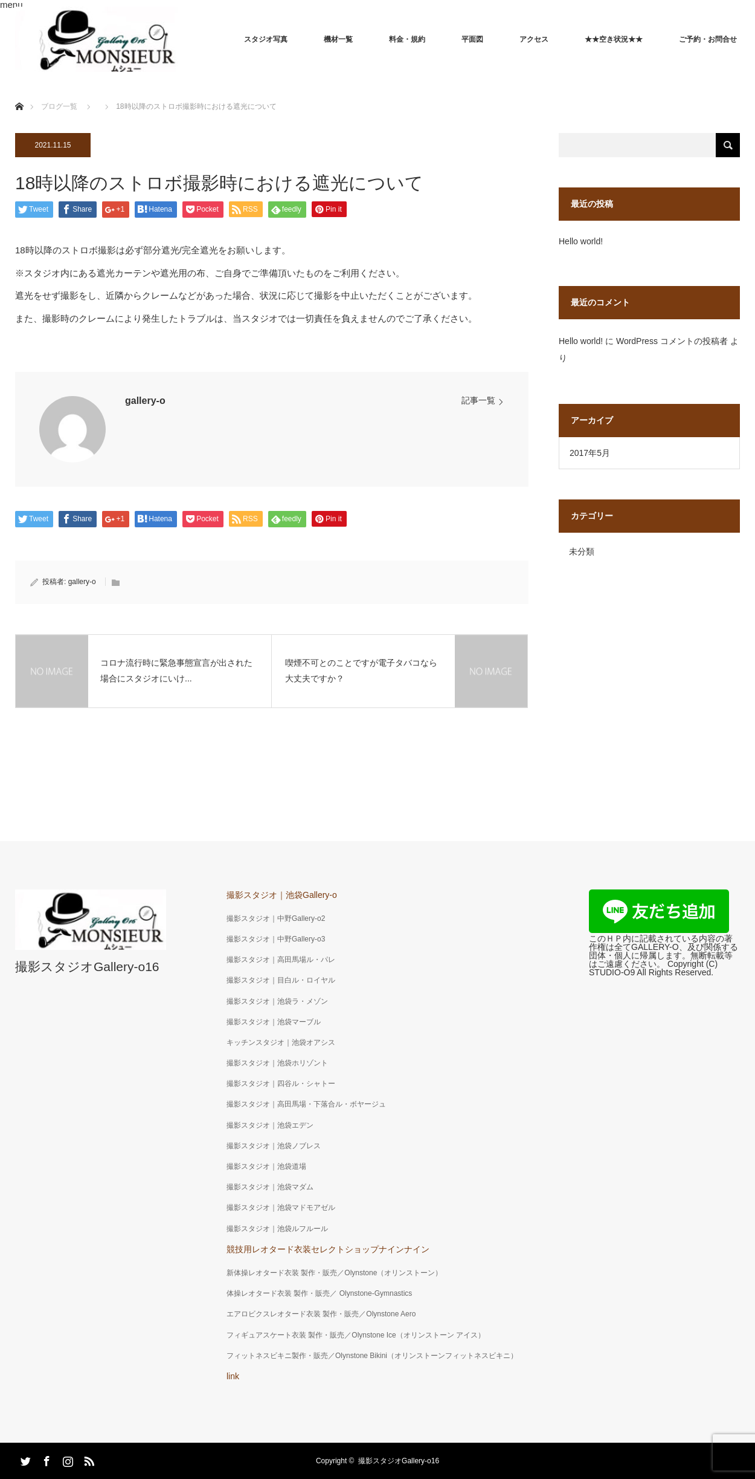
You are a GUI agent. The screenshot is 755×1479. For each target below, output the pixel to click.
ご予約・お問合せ (708, 39)
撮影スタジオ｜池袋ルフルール (277, 1228)
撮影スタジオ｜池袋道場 (266, 1166)
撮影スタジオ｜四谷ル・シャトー (280, 1083)
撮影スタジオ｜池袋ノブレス (273, 1146)
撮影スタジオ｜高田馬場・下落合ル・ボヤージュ (306, 1104)
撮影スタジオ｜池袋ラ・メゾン (277, 1001)
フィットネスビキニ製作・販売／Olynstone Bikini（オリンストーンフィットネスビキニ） (372, 1355)
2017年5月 (590, 453)
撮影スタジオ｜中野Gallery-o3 (275, 939)
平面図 (472, 39)
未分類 (581, 551)
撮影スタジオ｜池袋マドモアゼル (280, 1207)
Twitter (24, 1459)
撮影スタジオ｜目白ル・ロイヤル (280, 980)
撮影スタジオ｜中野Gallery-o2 (275, 918)
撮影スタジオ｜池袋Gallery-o (281, 895)
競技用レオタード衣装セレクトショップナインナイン (327, 1249)
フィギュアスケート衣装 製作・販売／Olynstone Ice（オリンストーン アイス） (355, 1335)
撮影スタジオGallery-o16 (87, 966)
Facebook (45, 1459)
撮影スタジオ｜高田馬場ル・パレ (280, 959)
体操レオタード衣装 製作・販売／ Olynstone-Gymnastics (319, 1293)
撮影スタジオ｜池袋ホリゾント (277, 1063)
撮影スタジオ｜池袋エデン (269, 1125)
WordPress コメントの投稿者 (672, 341)
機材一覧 (338, 39)
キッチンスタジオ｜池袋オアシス (280, 1042)
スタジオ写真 (266, 39)
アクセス (533, 39)
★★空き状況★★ (614, 39)
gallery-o (145, 400)
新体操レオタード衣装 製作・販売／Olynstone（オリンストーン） (334, 1273)
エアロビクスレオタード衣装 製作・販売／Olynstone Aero (321, 1314)
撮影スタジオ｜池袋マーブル (273, 1022)
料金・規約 (407, 39)
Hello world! (581, 241)
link (232, 1376)
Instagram (66, 1459)
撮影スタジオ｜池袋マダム (269, 1187)
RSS (88, 1459)
